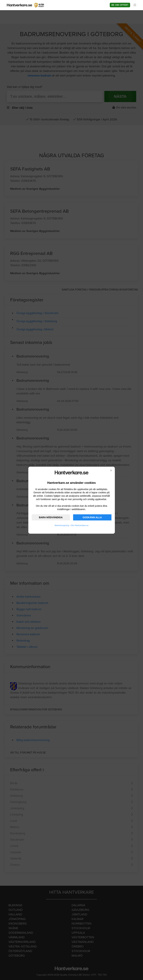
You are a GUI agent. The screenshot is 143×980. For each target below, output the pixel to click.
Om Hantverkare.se (80, 525)
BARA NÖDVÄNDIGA (51, 517)
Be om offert (119, 5)
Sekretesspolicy (62, 525)
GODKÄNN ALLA (92, 517)
